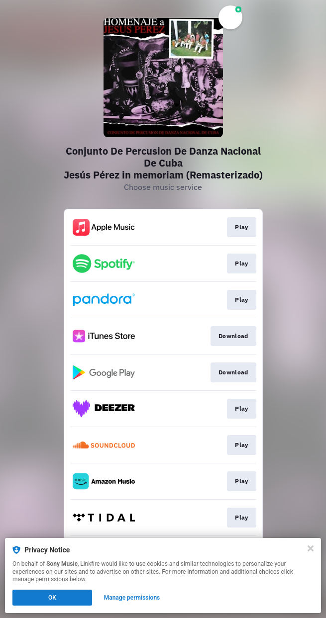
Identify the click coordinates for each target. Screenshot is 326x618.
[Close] (311, 548)
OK (52, 597)
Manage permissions (132, 597)
